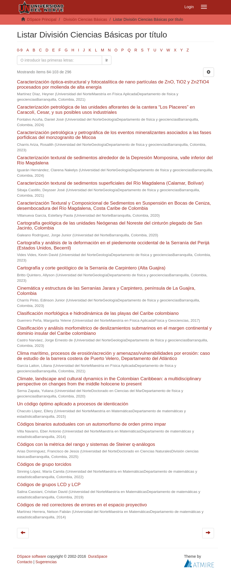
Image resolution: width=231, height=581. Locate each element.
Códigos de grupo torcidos (44, 464)
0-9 (19, 50)
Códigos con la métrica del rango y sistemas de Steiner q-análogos (86, 444)
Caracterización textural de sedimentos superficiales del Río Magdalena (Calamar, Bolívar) (110, 183)
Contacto (24, 562)
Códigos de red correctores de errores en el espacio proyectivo (82, 504)
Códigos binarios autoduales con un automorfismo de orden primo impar (91, 424)
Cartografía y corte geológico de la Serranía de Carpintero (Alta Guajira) (91, 268)
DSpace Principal (41, 19)
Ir (106, 60)
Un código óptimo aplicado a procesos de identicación (72, 403)
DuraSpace (97, 556)
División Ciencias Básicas (85, 19)
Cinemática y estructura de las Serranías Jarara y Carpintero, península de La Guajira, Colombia (106, 291)
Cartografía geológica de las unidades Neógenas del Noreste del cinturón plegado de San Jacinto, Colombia (109, 225)
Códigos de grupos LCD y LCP (48, 484)
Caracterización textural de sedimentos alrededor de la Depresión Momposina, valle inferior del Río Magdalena (115, 160)
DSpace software (31, 556)
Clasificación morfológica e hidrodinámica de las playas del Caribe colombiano (98, 313)
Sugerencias (46, 562)
